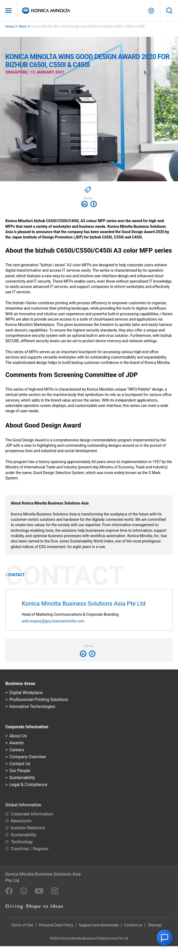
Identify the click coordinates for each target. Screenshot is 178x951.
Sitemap (154, 925)
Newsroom (21, 820)
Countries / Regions (29, 848)
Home (9, 26)
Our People (19, 770)
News (22, 26)
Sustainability (22, 777)
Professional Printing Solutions (38, 699)
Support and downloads (98, 925)
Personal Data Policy (56, 925)
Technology (22, 841)
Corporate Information (32, 814)
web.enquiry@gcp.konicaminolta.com (53, 621)
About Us (18, 735)
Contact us (133, 925)
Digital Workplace (26, 692)
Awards (16, 742)
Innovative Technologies (32, 706)
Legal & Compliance (28, 784)
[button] (165, 938)
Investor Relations (28, 827)
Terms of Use (22, 925)
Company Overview (27, 756)
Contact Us (20, 763)
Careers (16, 749)
